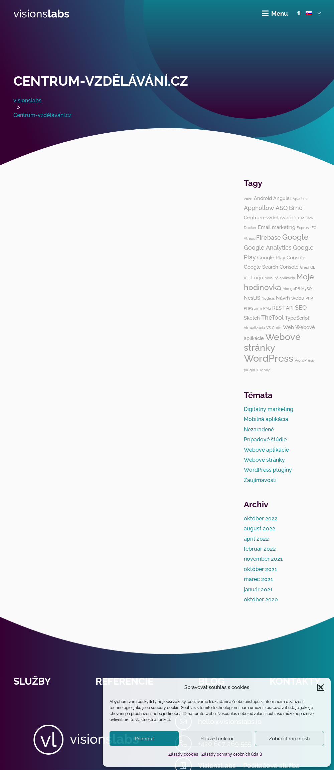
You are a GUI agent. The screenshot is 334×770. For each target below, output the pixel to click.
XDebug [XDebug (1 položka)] (263, 370)
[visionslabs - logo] (41, 13)
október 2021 (260, 569)
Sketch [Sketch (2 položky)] (252, 318)
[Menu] (275, 13)
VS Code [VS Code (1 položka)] (274, 328)
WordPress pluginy (268, 470)
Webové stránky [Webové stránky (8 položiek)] (272, 342)
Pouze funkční (216, 739)
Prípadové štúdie (265, 439)
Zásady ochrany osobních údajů (231, 754)
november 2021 (263, 559)
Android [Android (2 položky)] (263, 198)
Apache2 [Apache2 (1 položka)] (300, 199)
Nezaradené (259, 429)
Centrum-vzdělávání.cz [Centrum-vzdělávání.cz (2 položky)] (270, 218)
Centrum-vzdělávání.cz (100, 81)
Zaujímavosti (260, 480)
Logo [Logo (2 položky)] (257, 278)
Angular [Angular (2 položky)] (282, 198)
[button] (320, 687)
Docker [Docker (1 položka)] (250, 228)
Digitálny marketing (268, 409)
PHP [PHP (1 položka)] (309, 298)
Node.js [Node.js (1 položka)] (268, 298)
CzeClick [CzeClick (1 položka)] (305, 218)
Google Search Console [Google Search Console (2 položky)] (271, 267)
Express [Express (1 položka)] (303, 228)
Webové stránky (264, 460)
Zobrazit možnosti (289, 739)
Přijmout (144, 739)
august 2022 (259, 528)
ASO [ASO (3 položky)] (282, 207)
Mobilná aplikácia (266, 419)
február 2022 (260, 549)
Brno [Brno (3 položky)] (296, 207)
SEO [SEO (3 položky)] (301, 307)
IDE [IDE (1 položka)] (247, 278)
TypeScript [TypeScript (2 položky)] (297, 318)
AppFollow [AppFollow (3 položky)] (259, 207)
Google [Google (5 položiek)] (295, 237)
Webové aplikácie (266, 450)
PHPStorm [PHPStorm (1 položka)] (253, 308)
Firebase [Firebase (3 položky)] (268, 237)
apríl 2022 (256, 539)
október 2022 (261, 518)
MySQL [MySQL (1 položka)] (307, 289)
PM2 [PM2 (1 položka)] (267, 308)
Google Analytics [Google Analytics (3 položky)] (268, 247)
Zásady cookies (183, 754)
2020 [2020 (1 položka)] (248, 199)
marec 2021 (258, 579)
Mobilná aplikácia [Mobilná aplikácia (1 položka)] (280, 278)
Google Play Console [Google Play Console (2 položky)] (281, 258)
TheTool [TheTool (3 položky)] (272, 317)
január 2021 (258, 589)
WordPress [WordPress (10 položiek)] (268, 358)
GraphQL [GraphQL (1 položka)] (307, 267)
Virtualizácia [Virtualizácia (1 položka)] (254, 328)
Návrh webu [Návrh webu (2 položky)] (290, 298)
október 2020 (261, 599)
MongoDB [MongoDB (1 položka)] (291, 289)
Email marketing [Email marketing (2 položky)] (276, 227)
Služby (32, 681)
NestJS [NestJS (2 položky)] (252, 298)
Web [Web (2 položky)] (288, 327)
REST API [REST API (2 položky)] (283, 308)
